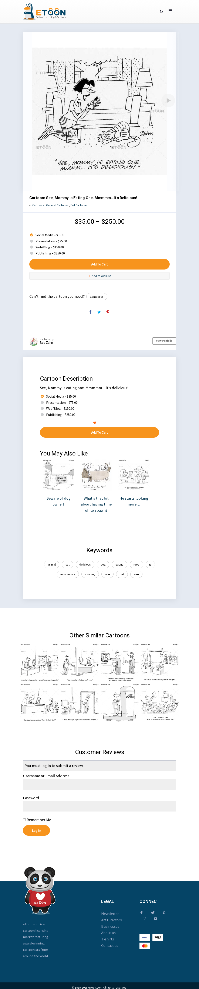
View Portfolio (164, 341)
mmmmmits (67, 574)
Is (150, 564)
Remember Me (37, 819)
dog (103, 564)
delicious (85, 564)
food (136, 564)
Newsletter (110, 913)
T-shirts (107, 939)
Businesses (110, 926)
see (136, 574)
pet (122, 574)
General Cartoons (57, 205)
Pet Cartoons (79, 205)
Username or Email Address (46, 775)
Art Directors (111, 920)
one (107, 574)
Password (31, 797)
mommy (90, 574)
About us (108, 932)
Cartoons (38, 205)
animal (52, 564)
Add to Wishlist (99, 276)
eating (119, 564)
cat (67, 564)
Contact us (97, 297)
